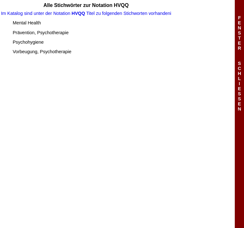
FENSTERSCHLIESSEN (239, 63)
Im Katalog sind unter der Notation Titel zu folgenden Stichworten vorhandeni (86, 13)
